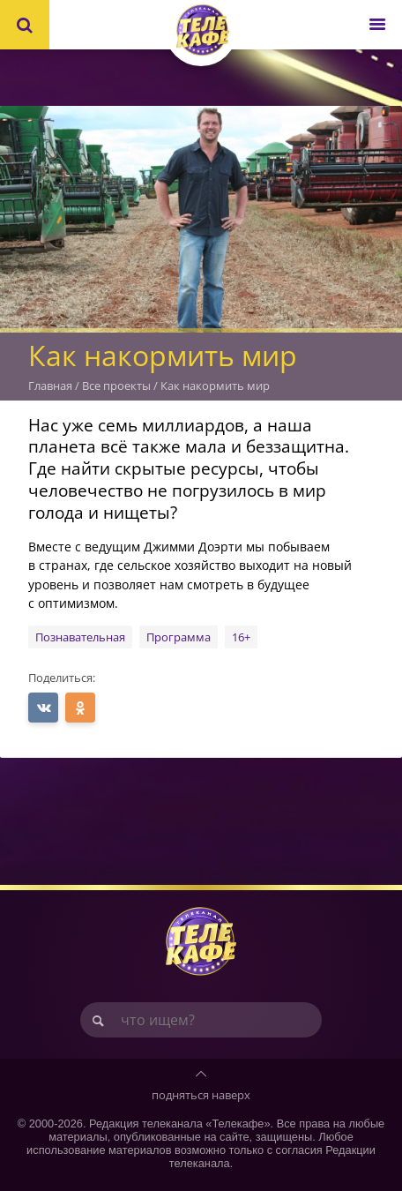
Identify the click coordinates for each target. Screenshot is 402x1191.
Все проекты (116, 385)
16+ (241, 637)
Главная (50, 385)
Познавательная (80, 637)
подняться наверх (201, 1095)
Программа (178, 637)
